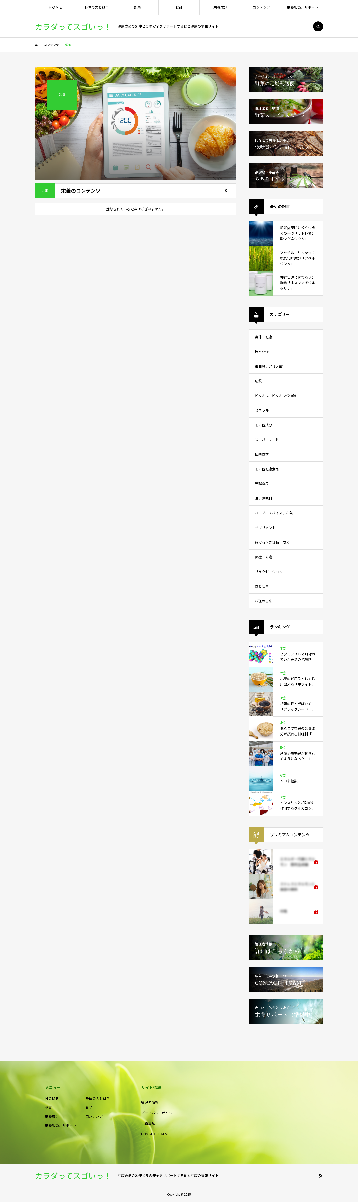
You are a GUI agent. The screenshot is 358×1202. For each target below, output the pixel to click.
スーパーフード (267, 440)
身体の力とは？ (97, 7)
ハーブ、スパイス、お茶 (274, 513)
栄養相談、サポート (302, 7)
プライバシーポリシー (158, 1113)
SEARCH (318, 26)
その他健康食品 (267, 469)
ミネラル (262, 410)
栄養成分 (220, 7)
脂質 (258, 381)
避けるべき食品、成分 (272, 542)
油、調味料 (263, 498)
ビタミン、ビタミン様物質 (275, 396)
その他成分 (263, 425)
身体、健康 (263, 337)
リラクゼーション (269, 572)
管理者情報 (150, 1103)
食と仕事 (262, 586)
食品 (179, 7)
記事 (137, 7)
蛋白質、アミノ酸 (269, 366)
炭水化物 (262, 352)
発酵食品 (262, 484)
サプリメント (265, 528)
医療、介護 (263, 557)
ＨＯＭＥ (55, 7)
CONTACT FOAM (154, 1134)
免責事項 (148, 1124)
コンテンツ (261, 7)
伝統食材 (262, 454)
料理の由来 (263, 601)
